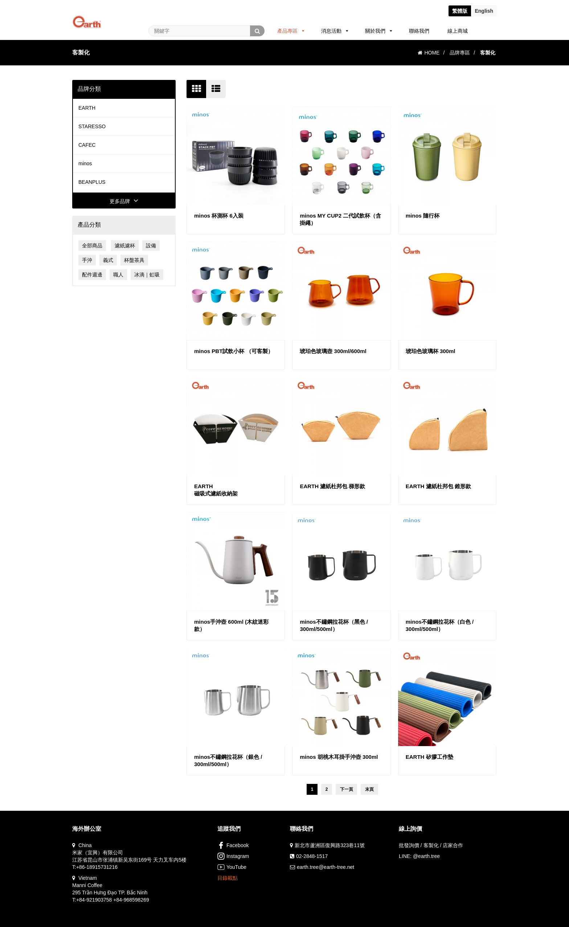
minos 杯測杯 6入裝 (218, 215)
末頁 (369, 789)
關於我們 (378, 31)
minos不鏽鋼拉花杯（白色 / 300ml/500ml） (440, 625)
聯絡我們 (419, 31)
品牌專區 (460, 53)
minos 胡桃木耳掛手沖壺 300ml (339, 757)
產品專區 (290, 31)
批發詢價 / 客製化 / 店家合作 (431, 845)
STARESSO (92, 126)
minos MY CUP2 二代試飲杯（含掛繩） (340, 219)
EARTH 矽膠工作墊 (429, 757)
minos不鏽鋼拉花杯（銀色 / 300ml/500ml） (228, 760)
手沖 (87, 260)
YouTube (231, 867)
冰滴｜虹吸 (147, 275)
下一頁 (346, 789)
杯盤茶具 (134, 260)
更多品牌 (124, 201)
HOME (428, 53)
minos (85, 163)
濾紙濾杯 (125, 245)
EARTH (86, 108)
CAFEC (86, 145)
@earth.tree (426, 856)
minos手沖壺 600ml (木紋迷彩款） (231, 625)
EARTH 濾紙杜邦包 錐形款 (438, 486)
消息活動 (334, 31)
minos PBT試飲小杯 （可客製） (233, 351)
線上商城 (457, 31)
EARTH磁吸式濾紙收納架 (216, 490)
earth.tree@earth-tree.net (325, 867)
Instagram (233, 856)
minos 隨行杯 (422, 215)
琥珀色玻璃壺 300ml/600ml (333, 351)
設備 (151, 245)
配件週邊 (92, 275)
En (484, 11)
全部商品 (92, 245)
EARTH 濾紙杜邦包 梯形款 (332, 486)
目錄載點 (227, 878)
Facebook (233, 845)
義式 (108, 260)
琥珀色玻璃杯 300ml (430, 351)
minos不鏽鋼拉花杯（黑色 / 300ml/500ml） (334, 625)
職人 (118, 275)
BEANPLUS (92, 182)
